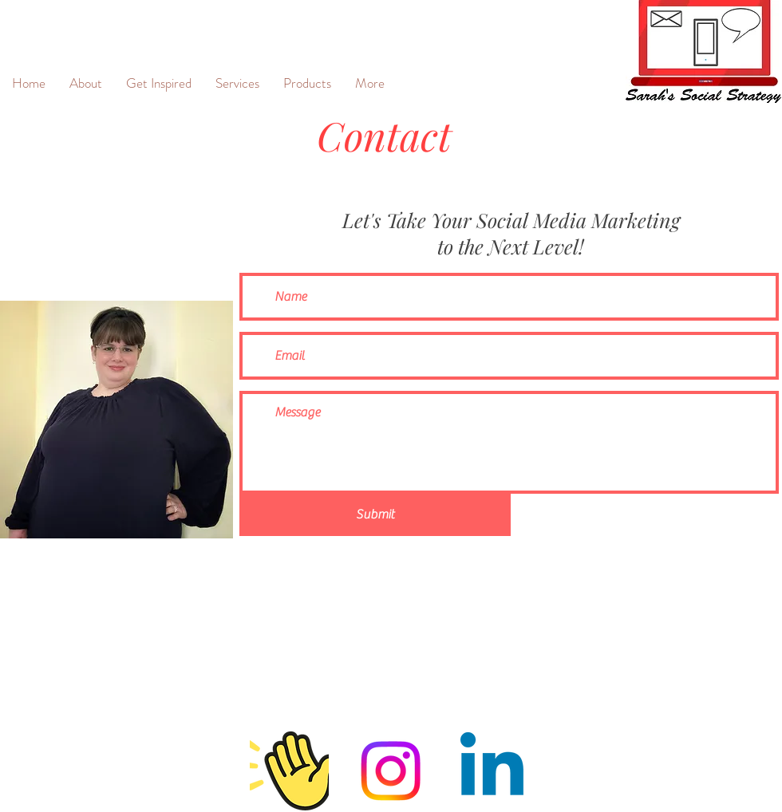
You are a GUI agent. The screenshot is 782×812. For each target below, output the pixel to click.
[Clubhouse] (289, 770)
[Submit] (375, 515)
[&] (27, 32)
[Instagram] (390, 770)
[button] (237, 83)
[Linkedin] (491, 770)
